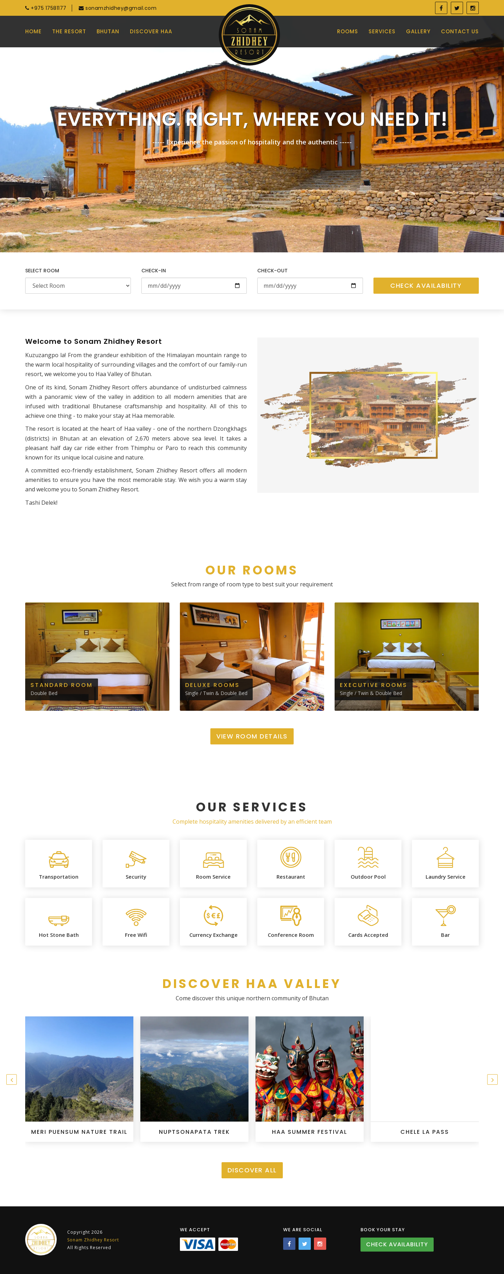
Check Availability (426, 285)
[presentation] (11, 1079)
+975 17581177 (45, 8)
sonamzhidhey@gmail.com (117, 8)
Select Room (42, 270)
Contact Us (460, 31)
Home (33, 31)
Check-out (272, 270)
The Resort (69, 31)
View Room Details (252, 736)
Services (382, 31)
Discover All (252, 1170)
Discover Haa (151, 31)
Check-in (153, 270)
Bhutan (108, 31)
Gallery (418, 31)
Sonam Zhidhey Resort (93, 1240)
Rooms (347, 31)
